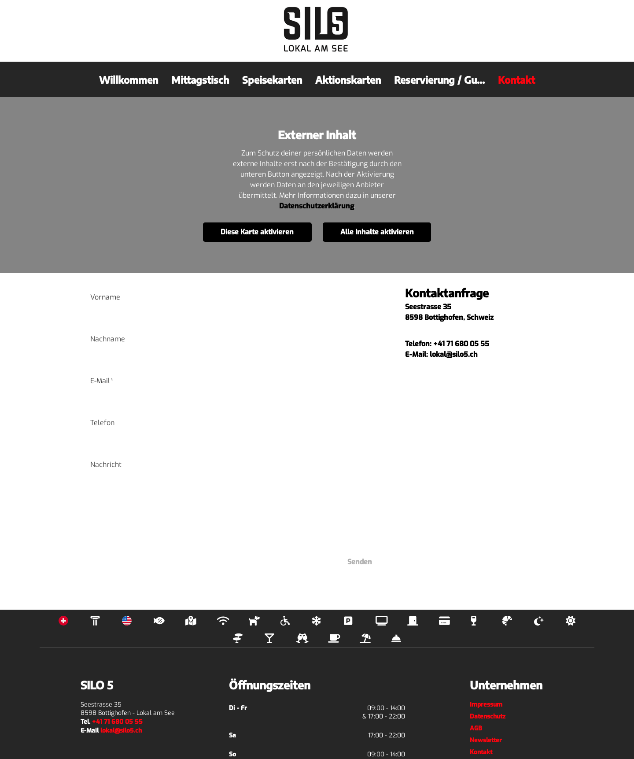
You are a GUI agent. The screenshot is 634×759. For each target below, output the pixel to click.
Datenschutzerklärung (316, 206)
